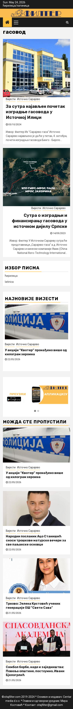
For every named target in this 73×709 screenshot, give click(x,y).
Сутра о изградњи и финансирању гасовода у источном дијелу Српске (39, 221)
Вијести (11, 99)
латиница (23, 5)
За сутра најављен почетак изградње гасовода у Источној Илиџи (35, 112)
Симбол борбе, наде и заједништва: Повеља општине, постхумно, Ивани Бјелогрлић (35, 671)
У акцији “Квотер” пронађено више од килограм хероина (34, 475)
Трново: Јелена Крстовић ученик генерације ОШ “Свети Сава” (33, 606)
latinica (9, 281)
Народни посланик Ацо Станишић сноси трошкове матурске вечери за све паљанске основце (36, 540)
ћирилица (9, 5)
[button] (35, 411)
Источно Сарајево (28, 99)
